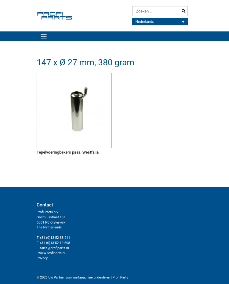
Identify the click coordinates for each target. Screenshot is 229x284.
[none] (160, 21)
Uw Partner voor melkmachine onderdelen (79, 277)
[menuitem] (160, 21)
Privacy (42, 258)
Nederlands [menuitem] (145, 22)
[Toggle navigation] (43, 36)
